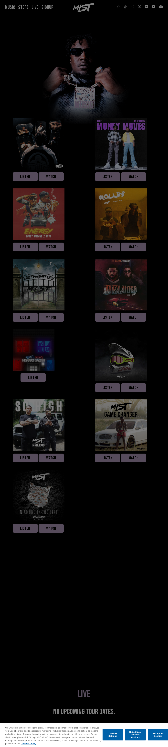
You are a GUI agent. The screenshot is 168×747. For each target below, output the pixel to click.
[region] (84, 735)
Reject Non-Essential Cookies (135, 734)
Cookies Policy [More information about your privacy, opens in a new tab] (28, 743)
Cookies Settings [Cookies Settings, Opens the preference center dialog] (112, 734)
